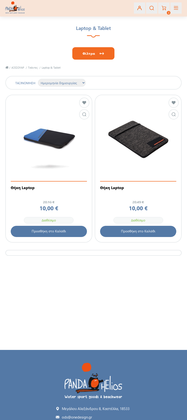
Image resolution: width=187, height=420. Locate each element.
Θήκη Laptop (23, 187)
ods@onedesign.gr (77, 417)
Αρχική (7, 67)
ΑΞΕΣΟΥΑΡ (17, 67)
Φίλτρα (89, 53)
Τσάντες (33, 67)
